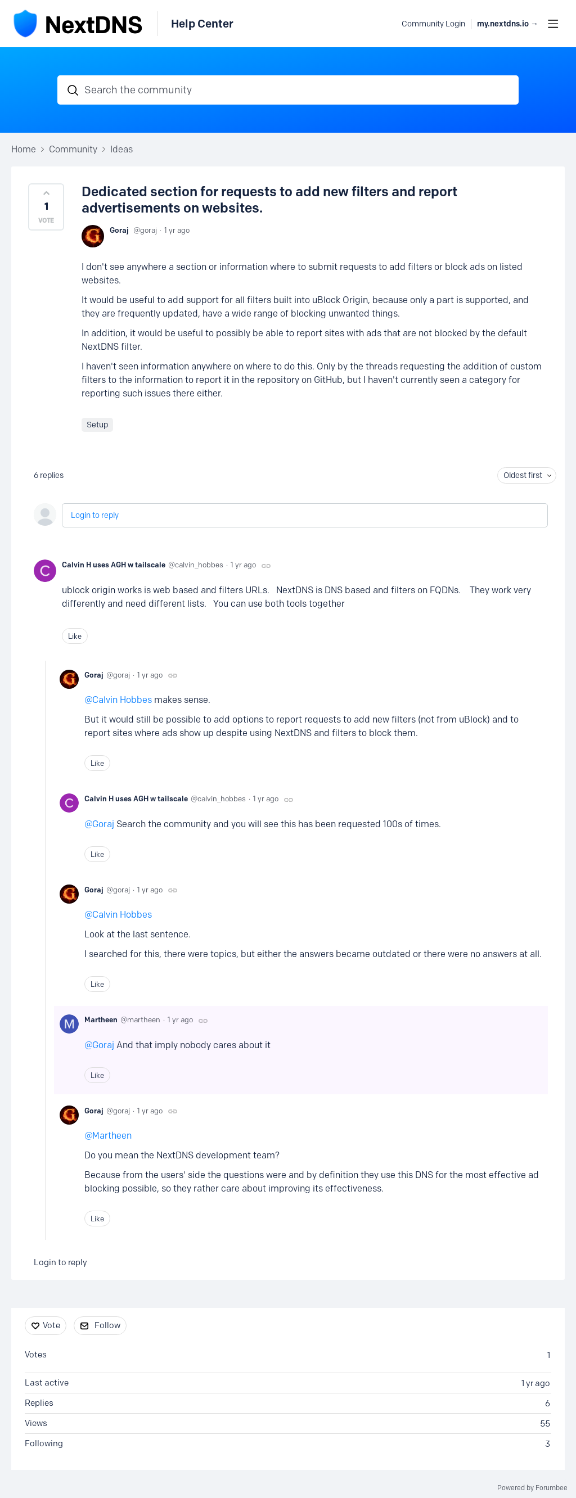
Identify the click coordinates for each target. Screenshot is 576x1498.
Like (75, 635)
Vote (51, 1325)
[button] (46, 207)
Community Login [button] (433, 24)
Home (23, 149)
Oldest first (522, 475)
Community (73, 149)
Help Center (202, 23)
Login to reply (95, 515)
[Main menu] (553, 23)
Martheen (101, 1019)
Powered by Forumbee (532, 1488)
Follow (107, 1325)
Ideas (121, 149)
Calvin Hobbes (122, 699)
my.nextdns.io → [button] (507, 24)
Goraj (119, 229)
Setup (97, 425)
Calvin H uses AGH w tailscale (113, 564)
